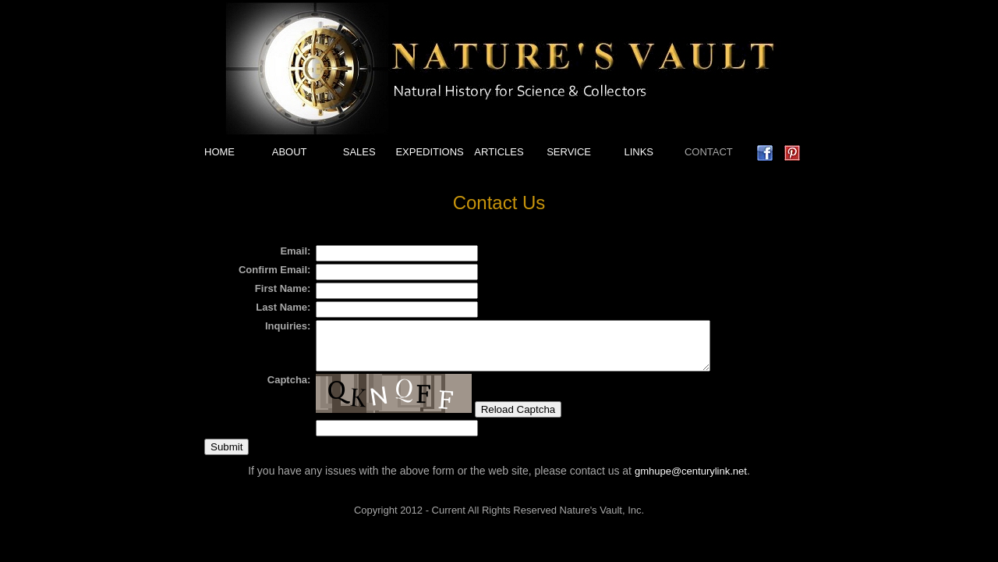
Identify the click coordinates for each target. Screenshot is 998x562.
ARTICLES (498, 152)
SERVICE (569, 152)
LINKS (638, 152)
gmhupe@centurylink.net (691, 480)
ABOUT (289, 152)
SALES (359, 152)
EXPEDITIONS (429, 152)
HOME (219, 152)
